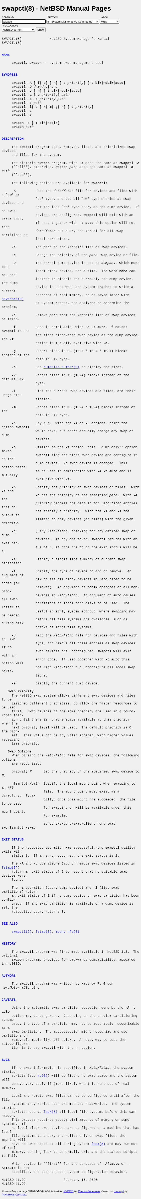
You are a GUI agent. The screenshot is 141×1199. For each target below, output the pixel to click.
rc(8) (43, 1076)
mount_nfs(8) (67, 932)
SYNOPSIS (10, 75)
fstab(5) (10, 868)
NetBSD (69, 1191)
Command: (9, 17)
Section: (54, 17)
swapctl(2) (22, 932)
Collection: (10, 25)
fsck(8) (51, 1112)
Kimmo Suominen (89, 1191)
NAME (6, 55)
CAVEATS (9, 1000)
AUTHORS (9, 976)
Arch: (106, 17)
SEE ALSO (10, 923)
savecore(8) (13, 299)
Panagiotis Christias (14, 1194)
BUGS (6, 1060)
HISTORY (9, 944)
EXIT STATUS (13, 839)
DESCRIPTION (13, 139)
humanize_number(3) (62, 367)
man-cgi (119, 1191)
